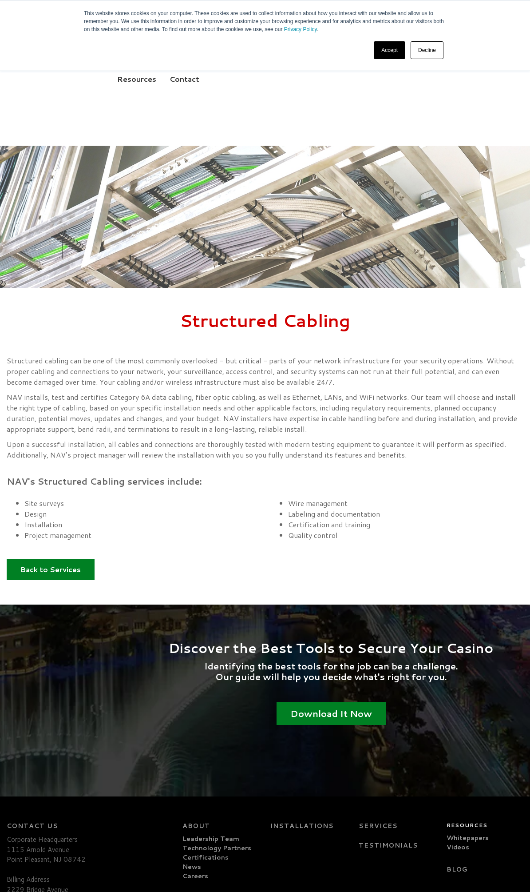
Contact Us (32, 737)
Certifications (205, 769)
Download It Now (331, 634)
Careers (195, 788)
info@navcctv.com (37, 848)
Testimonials (388, 757)
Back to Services (50, 490)
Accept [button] (389, 50)
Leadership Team (210, 750)
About (196, 737)
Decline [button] (427, 50)
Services (378, 737)
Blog (457, 781)
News (191, 778)
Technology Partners (216, 760)
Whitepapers (468, 749)
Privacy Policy (300, 29)
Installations (302, 737)
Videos (458, 759)
